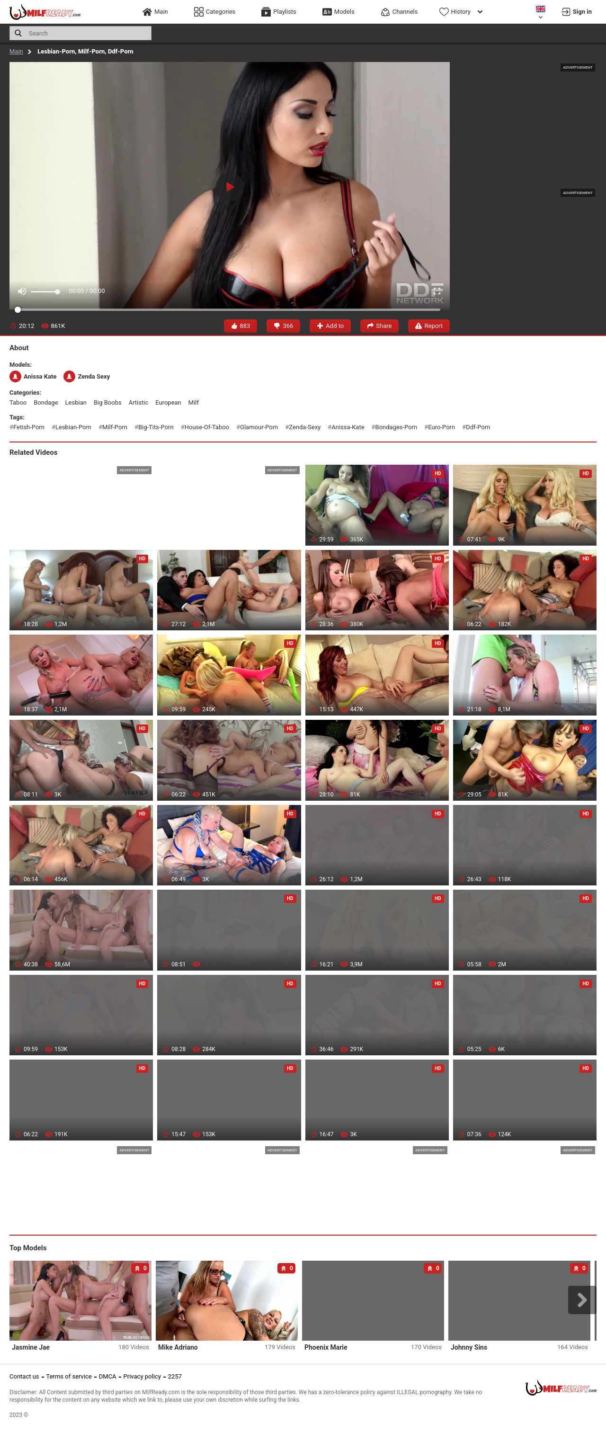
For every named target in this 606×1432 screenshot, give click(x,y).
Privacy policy (142, 1376)
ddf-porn (478, 427)
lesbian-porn (73, 427)
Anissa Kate (32, 376)
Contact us (24, 1376)
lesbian (76, 402)
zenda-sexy (305, 427)
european (168, 402)
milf (193, 402)
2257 (175, 1376)
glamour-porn (259, 427)
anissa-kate (347, 427)
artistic (139, 402)
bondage (46, 402)
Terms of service (69, 1376)
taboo (18, 402)
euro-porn (441, 427)
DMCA (107, 1376)
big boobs (108, 402)
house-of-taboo (207, 427)
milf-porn (114, 427)
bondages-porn (396, 427)
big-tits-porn (156, 427)
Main (16, 51)
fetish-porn (29, 427)
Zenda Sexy (86, 376)
